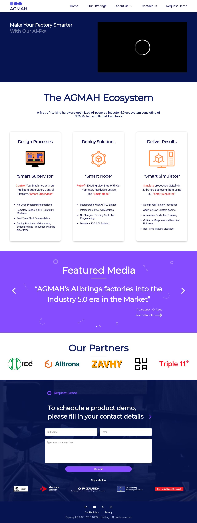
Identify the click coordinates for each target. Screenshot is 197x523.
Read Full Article (149, 315)
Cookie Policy (92, 512)
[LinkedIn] (86, 507)
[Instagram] (111, 507)
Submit (98, 469)
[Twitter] (102, 507)
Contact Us (149, 6)
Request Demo (176, 6)
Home (74, 6)
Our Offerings (97, 6)
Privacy (108, 512)
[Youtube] (94, 507)
